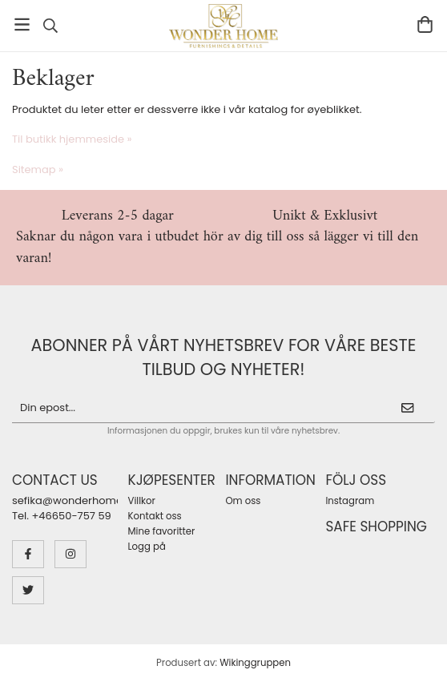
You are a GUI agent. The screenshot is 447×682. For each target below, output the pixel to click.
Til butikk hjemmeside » (72, 139)
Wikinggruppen (255, 662)
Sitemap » (37, 169)
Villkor (141, 500)
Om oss (242, 500)
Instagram (349, 500)
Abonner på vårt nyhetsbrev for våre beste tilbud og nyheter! (224, 357)
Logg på (147, 546)
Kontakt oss (155, 516)
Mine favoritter (161, 531)
